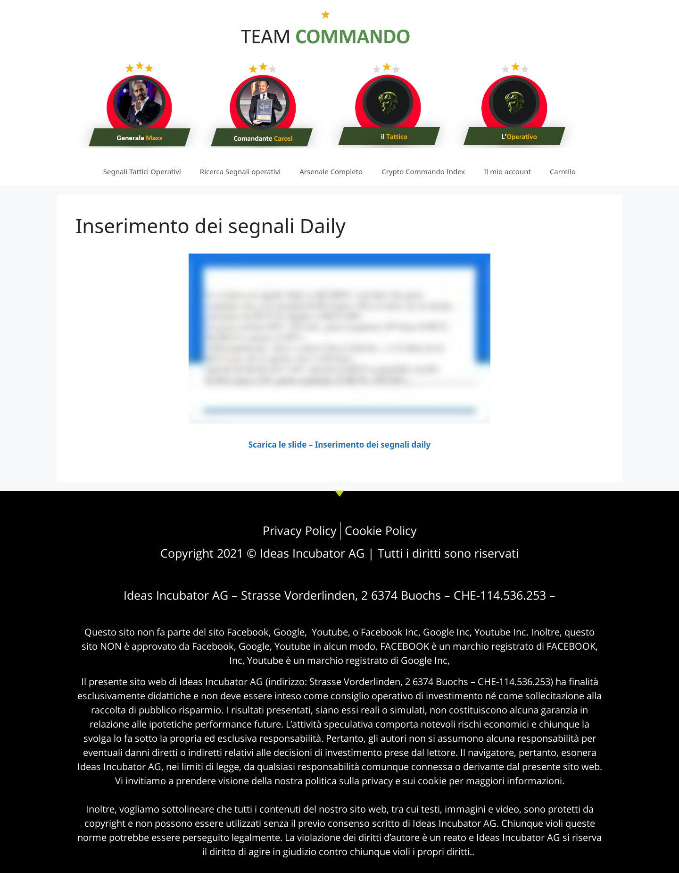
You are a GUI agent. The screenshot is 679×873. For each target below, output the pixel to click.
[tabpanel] (339, 352)
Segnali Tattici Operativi (142, 171)
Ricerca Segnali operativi (240, 171)
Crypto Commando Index (423, 171)
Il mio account (507, 171)
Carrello (563, 171)
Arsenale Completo (331, 171)
